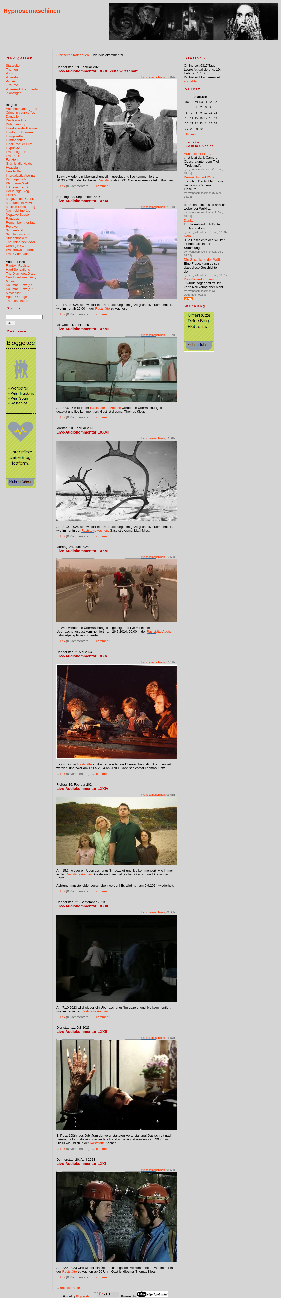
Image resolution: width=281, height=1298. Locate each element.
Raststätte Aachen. (95, 530)
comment (102, 186)
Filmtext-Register (18, 265)
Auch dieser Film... (197, 154)
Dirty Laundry (15, 124)
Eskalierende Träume (21, 128)
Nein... (189, 236)
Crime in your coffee (20, 112)
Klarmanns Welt (17, 183)
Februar (191, 134)
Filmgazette (14, 136)
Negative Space (17, 215)
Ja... (187, 201)
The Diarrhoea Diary (20, 273)
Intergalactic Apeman (21, 175)
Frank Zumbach (17, 254)
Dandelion (13, 116)
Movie (10, 281)
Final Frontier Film (19, 144)
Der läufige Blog (17, 191)
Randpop (12, 218)
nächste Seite (70, 1288)
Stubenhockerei (17, 238)
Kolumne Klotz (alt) (20, 289)
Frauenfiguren (16, 152)
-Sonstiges (13, 93)
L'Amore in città (17, 187)
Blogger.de (82, 1296)
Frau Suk (12, 156)
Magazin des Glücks (20, 199)
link (62, 186)
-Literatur (12, 77)
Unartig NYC (15, 246)
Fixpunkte (13, 148)
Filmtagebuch (15, 140)
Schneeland (14, 230)
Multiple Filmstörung (20, 207)
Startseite (13, 65)
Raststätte (105, 180)
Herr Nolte (13, 171)
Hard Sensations (18, 269)
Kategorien (81, 55)
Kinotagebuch (16, 179)
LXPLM (11, 195)
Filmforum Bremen (19, 132)
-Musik (10, 81)
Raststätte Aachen (160, 631)
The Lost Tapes (17, 301)
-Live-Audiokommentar (22, 89)
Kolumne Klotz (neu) (21, 285)
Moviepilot (13, 293)
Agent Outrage (16, 297)
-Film (9, 73)
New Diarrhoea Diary (21, 277)
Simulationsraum (18, 234)
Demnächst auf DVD (199, 177)
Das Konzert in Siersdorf (202, 279)
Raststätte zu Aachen (105, 408)
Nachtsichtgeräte (18, 210)
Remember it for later (21, 222)
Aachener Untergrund (21, 109)
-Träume (12, 85)
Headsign (13, 167)
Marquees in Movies (20, 203)
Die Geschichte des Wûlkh (203, 260)
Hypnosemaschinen (31, 10)
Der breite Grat (16, 120)
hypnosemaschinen (153, 77)
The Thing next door (20, 242)
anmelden (191, 81)
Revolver (12, 226)
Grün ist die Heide (19, 163)
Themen (12, 69)
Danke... (190, 220)
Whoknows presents (20, 250)
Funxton (12, 159)
